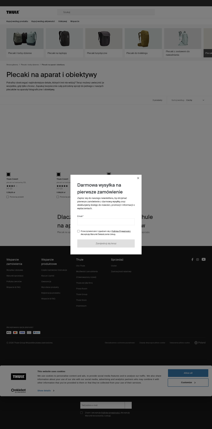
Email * (80, 216)
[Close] (138, 178)
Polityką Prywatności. (121, 231)
